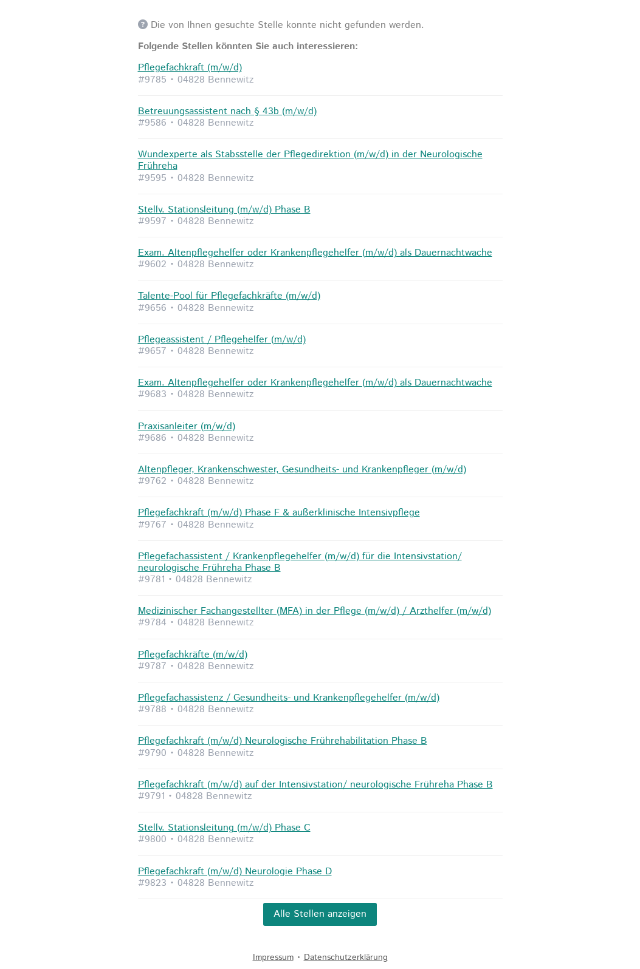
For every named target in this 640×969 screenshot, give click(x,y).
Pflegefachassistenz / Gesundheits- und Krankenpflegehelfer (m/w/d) (288, 698)
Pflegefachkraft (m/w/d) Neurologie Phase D (235, 872)
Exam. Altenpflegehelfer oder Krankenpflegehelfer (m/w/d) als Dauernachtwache (315, 253)
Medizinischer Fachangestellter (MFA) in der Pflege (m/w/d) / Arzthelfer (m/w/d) (314, 611)
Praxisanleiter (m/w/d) (186, 426)
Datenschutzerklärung (346, 957)
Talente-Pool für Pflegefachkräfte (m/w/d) (229, 296)
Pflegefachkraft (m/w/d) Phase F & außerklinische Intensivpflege (279, 513)
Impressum (273, 957)
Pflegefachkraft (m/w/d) (190, 68)
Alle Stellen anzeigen (320, 914)
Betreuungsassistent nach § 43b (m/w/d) (227, 111)
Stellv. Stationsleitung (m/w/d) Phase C (224, 828)
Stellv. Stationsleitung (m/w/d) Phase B (224, 210)
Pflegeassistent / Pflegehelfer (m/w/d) (222, 340)
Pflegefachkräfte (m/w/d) (192, 655)
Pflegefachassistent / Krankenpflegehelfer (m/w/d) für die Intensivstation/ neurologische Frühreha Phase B (300, 562)
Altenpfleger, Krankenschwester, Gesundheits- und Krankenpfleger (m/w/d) (302, 470)
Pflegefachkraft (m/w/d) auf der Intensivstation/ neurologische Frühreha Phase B (315, 785)
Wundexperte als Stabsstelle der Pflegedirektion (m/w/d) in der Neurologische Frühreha (310, 160)
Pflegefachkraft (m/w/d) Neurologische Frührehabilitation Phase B (282, 741)
